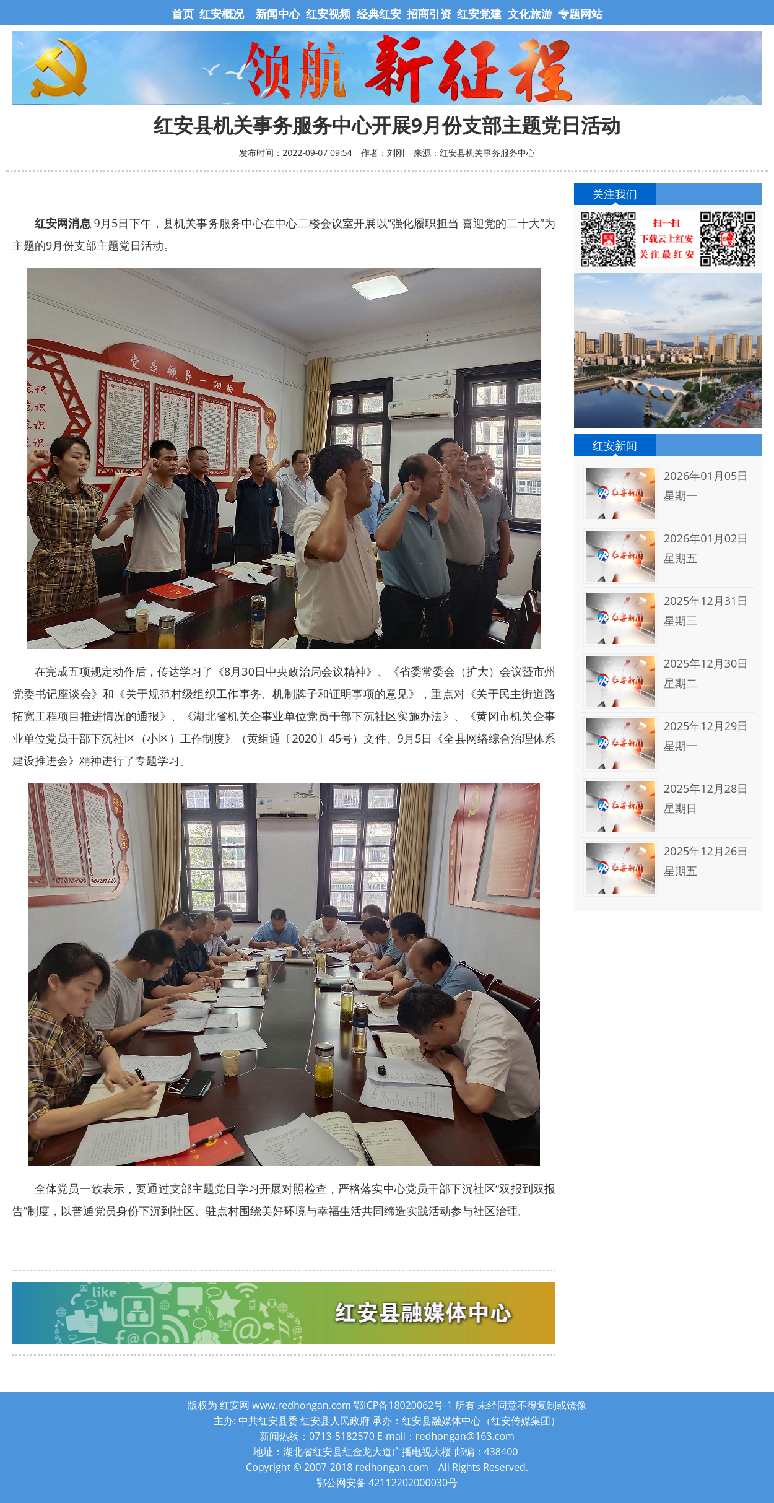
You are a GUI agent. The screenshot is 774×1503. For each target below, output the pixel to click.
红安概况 (221, 13)
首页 (184, 13)
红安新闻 (615, 445)
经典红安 (379, 13)
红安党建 (479, 13)
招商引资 (429, 13)
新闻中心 (278, 13)
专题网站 (580, 13)
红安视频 (328, 13)
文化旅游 (528, 13)
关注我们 (615, 193)
